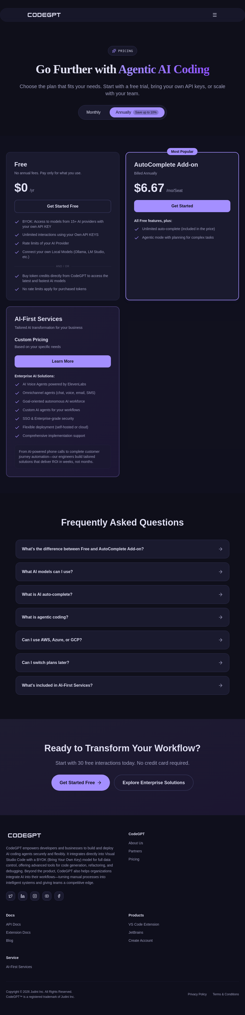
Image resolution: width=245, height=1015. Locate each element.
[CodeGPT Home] (44, 15)
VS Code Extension (144, 924)
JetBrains (136, 932)
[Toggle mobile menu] (214, 14)
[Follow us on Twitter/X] (10, 896)
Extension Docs (18, 932)
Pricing (134, 859)
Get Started (182, 206)
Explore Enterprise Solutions (153, 782)
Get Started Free (62, 206)
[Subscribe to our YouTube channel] (46, 896)
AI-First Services (19, 967)
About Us (136, 843)
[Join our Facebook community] (59, 896)
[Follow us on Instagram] (34, 896)
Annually (137, 112)
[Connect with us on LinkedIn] (22, 896)
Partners (135, 851)
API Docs (13, 924)
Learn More (63, 361)
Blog (9, 940)
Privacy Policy (197, 994)
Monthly (93, 112)
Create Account (141, 940)
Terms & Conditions (226, 994)
